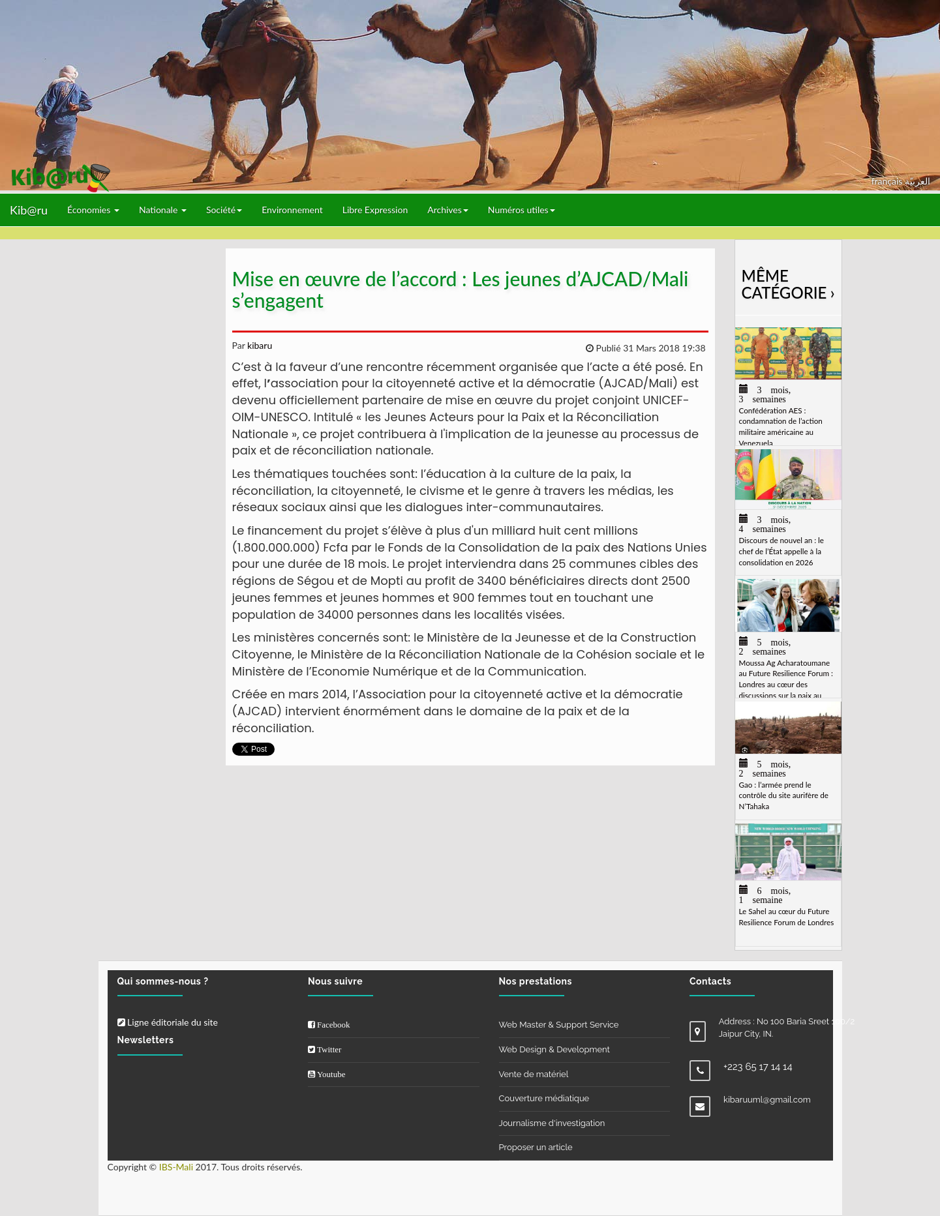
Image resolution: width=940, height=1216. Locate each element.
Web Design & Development (554, 1049)
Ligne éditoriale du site (167, 1022)
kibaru (258, 345)
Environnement (292, 209)
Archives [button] (447, 209)
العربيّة (917, 180)
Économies (93, 209)
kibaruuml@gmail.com (767, 1100)
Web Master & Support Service (559, 1025)
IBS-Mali (176, 1166)
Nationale (163, 209)
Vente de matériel (534, 1074)
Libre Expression (375, 209)
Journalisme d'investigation (552, 1123)
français (888, 180)
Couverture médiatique (544, 1098)
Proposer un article (536, 1147)
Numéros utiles (521, 209)
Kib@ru (29, 210)
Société (224, 209)
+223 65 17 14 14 (758, 1067)
